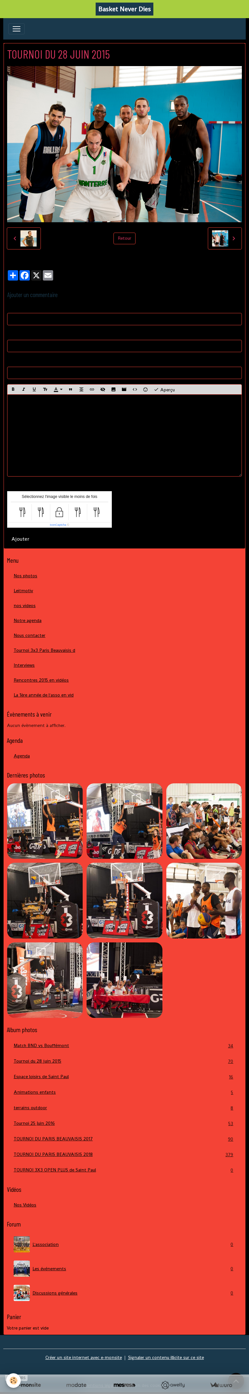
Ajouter (20, 539)
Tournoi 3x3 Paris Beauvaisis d (44, 650)
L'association (124, 1244)
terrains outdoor (124, 1108)
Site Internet (20, 360)
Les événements (124, 1269)
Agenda (22, 756)
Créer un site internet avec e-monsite (83, 1357)
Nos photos (25, 576)
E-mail (13, 334)
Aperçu (164, 389)
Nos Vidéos (25, 1205)
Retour (124, 238)
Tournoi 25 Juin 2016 (124, 1123)
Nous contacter (29, 635)
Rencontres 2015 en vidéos (41, 680)
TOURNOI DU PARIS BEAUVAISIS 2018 (124, 1154)
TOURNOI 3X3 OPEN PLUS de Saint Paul (124, 1170)
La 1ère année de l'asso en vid (44, 695)
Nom (12, 307)
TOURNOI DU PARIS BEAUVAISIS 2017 (124, 1139)
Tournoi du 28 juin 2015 (124, 1061)
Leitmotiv (23, 590)
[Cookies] (13, 1380)
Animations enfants (124, 1092)
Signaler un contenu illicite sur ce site (166, 1357)
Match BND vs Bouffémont (124, 1045)
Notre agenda (28, 620)
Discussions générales (124, 1293)
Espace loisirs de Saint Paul (124, 1076)
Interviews (24, 665)
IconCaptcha (58, 524)
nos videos (25, 605)
